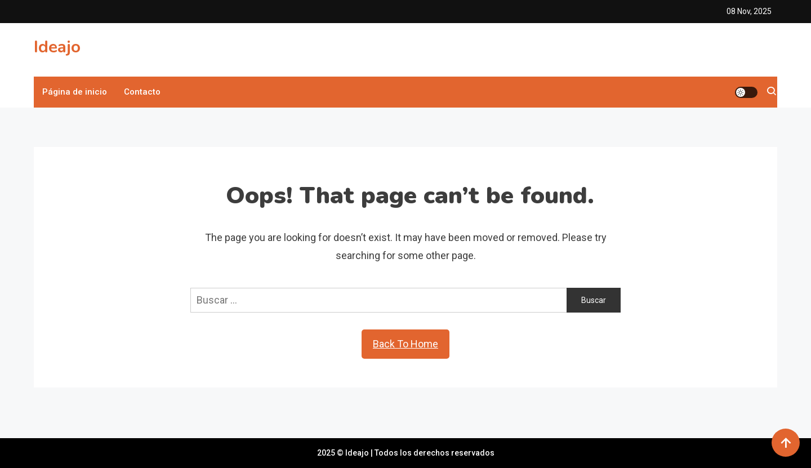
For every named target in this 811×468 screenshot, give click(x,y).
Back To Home (405, 344)
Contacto (142, 92)
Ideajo (57, 47)
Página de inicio (74, 92)
